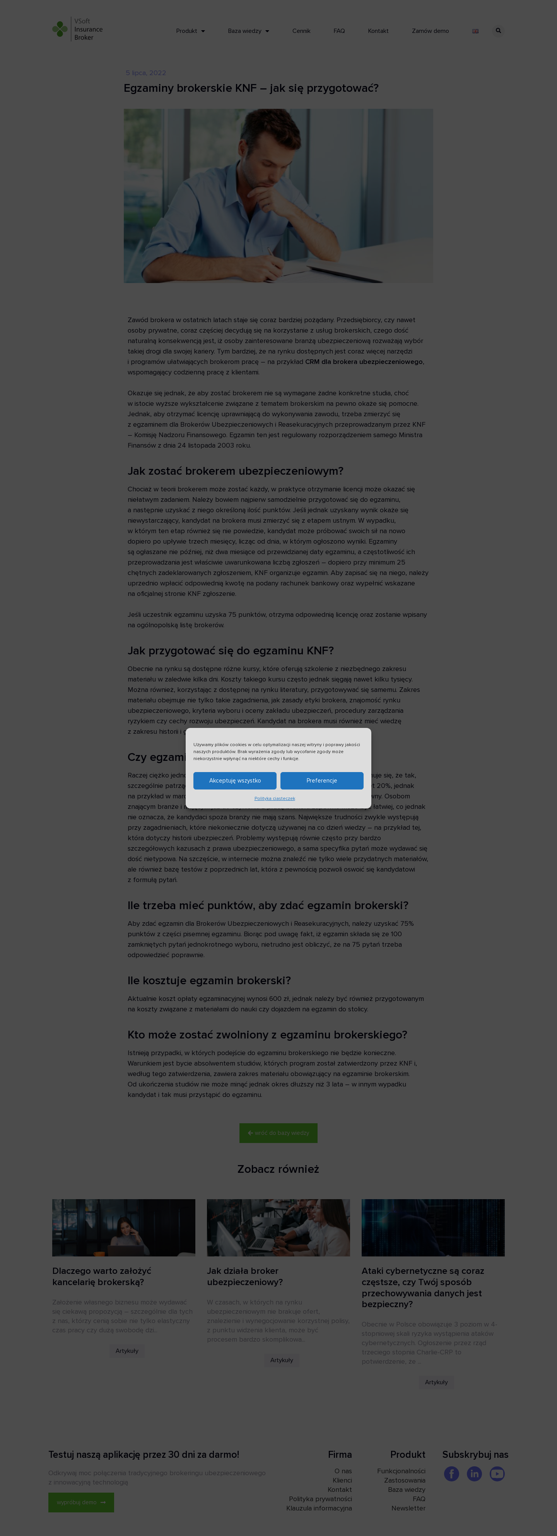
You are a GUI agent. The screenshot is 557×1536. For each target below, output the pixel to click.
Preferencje (322, 780)
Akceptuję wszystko (235, 780)
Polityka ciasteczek (275, 798)
